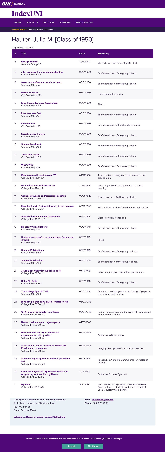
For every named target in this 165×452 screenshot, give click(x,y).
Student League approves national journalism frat (45, 360)
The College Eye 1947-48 (34, 291)
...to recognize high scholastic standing (42, 72)
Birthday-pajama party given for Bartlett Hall (45, 301)
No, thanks (94, 446)
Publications (84, 22)
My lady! (25, 384)
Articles (48, 22)
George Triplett (29, 61)
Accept (71, 446)
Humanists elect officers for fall (38, 185)
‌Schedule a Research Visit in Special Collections (39, 417)
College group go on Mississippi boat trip (43, 195)
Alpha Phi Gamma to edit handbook (40, 216)
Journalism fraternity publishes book (41, 270)
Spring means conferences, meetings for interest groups (47, 238)
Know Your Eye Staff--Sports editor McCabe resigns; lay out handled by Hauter (44, 373)
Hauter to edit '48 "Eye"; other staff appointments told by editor (40, 334)
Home (17, 22)
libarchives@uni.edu (103, 399)
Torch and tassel (30, 154)
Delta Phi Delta (29, 281)
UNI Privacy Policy (131, 438)
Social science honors (33, 134)
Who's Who (27, 164)
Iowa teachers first (31, 113)
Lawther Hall (28, 123)
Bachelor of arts (29, 92)
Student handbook (31, 144)
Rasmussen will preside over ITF (38, 175)
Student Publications (32, 250)
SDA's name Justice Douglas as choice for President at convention (43, 347)
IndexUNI (27, 13)
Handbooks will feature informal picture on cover (47, 206)
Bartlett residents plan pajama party (40, 322)
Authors (65, 22)
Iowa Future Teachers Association (39, 103)
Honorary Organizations (34, 226)
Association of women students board (41, 82)
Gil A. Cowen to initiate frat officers (40, 312)
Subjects (32, 22)
